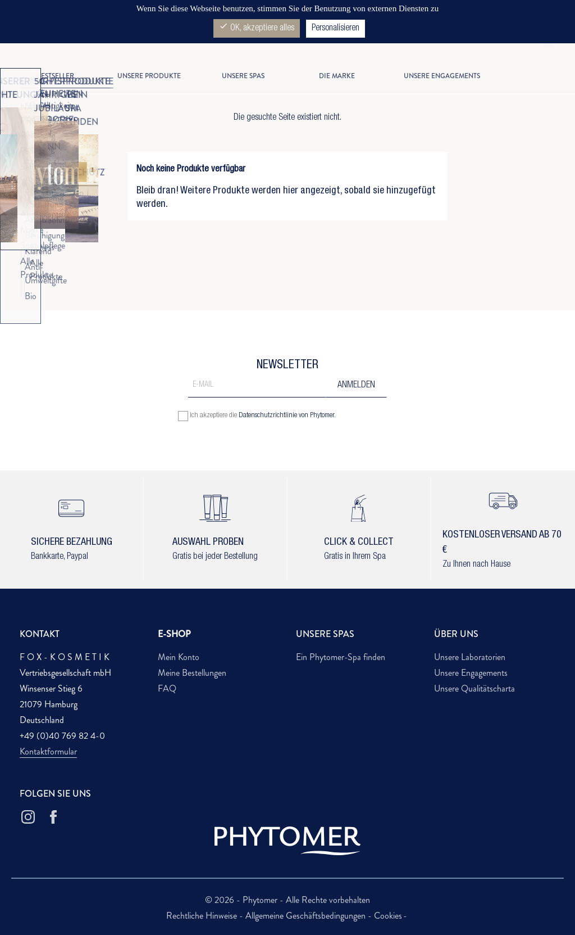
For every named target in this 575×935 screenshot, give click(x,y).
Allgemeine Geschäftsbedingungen (306, 915)
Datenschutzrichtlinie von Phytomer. (287, 415)
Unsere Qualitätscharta (474, 688)
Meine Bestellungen (192, 672)
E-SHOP (174, 633)
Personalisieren (335, 28)
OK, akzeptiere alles (256, 27)
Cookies (388, 915)
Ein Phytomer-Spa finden (340, 657)
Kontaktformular (48, 751)
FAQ (167, 688)
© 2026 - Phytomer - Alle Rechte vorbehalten (287, 899)
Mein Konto (178, 657)
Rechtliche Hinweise (202, 915)
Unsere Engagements (471, 672)
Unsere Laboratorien (469, 657)
